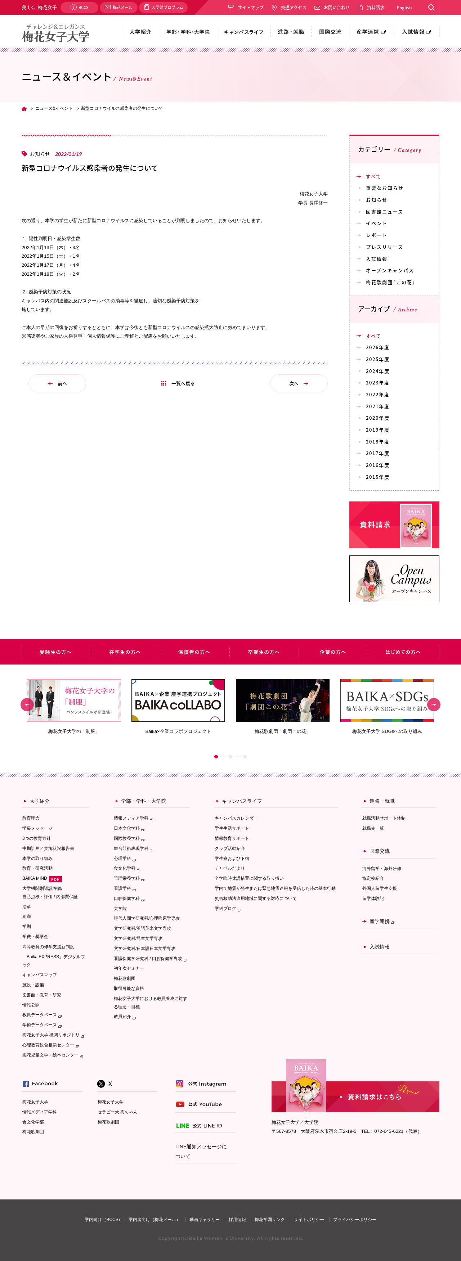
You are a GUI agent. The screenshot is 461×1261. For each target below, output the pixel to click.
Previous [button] (27, 704)
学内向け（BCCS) (102, 1219)
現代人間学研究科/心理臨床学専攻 (147, 918)
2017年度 (378, 453)
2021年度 (378, 406)
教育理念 (31, 818)
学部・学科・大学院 (143, 801)
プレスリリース (384, 246)
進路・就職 (382, 801)
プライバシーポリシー (354, 1219)
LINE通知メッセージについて (201, 1151)
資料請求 (375, 7)
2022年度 (378, 394)
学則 (26, 926)
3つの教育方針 (36, 838)
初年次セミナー (129, 968)
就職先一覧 (373, 828)
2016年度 (378, 464)
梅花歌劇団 (124, 978)
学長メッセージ (37, 828)
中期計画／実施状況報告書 (48, 848)
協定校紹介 (373, 878)
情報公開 (31, 1005)
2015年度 (378, 476)
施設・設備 (33, 984)
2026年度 (378, 347)
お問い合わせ (337, 7)
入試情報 (377, 258)
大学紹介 (40, 801)
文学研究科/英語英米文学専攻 (142, 928)
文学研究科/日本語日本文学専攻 (144, 948)
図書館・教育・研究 (41, 994)
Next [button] (433, 704)
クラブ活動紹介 (230, 848)
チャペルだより (230, 868)
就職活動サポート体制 (384, 818)
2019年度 (378, 429)
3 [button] (245, 756)
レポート (377, 234)
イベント (377, 223)
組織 (26, 916)
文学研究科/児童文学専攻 (138, 938)
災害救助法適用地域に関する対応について (256, 898)
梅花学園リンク (270, 1219)
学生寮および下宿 (232, 858)
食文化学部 (33, 1122)
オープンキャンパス (390, 270)
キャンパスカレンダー (236, 818)
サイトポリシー (309, 1219)
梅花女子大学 (35, 1101)
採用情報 (237, 1219)
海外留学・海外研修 (381, 868)
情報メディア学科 (39, 1111)
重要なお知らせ (385, 187)
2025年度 (378, 359)
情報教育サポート (232, 838)
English (404, 7)
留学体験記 (373, 898)
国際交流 (380, 851)
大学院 (120, 908)
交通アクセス (293, 7)
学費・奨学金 (35, 936)
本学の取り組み (37, 858)
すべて (373, 176)
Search (431, 7)
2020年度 (378, 417)
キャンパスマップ (39, 974)
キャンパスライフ (242, 801)
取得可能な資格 (129, 988)
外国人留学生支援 (379, 888)
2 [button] (230, 756)
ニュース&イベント (54, 108)
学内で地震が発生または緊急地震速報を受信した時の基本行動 (275, 888)
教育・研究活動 (37, 868)
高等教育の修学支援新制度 (48, 946)
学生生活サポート (232, 828)
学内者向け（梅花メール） (154, 1219)
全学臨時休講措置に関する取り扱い (249, 878)
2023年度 (378, 382)
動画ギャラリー (204, 1219)
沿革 (26, 906)
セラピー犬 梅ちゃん (118, 1111)
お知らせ (377, 199)
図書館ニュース (384, 211)
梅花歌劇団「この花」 (391, 282)
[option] (74, 706)
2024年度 (378, 371)
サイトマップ (251, 7)
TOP (24, 108)
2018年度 (378, 441)
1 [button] (216, 756)
